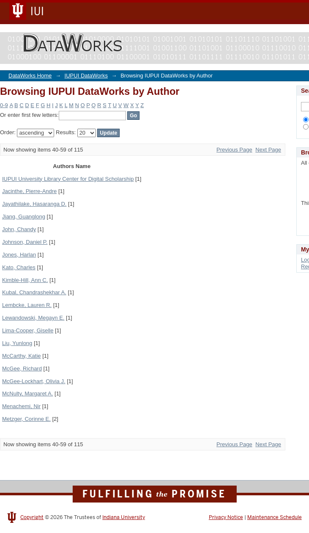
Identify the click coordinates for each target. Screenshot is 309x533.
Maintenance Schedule (274, 517)
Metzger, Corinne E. (26, 419)
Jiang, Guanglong (23, 216)
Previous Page (234, 149)
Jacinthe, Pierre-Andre (29, 191)
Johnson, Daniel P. (24, 242)
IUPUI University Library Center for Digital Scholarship (68, 179)
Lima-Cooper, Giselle (27, 330)
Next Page (268, 149)
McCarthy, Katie (21, 356)
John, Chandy (19, 229)
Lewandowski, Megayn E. (33, 318)
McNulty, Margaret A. (27, 393)
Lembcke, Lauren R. (27, 305)
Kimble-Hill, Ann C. (25, 280)
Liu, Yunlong (17, 343)
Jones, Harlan (19, 254)
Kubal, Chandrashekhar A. (34, 292)
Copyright (32, 517)
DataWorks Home (30, 75)
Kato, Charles (19, 267)
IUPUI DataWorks (86, 75)
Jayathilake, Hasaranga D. (34, 204)
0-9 (4, 105)
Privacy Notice (226, 517)
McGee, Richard (22, 368)
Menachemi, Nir (21, 406)
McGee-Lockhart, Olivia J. (34, 381)
